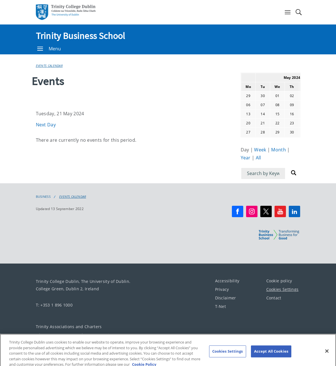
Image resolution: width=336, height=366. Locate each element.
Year (246, 158)
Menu (49, 49)
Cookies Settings (282, 289)
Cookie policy (279, 280)
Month (279, 150)
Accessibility (227, 280)
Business (43, 197)
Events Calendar (49, 65)
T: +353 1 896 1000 (54, 305)
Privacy (222, 289)
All (258, 158)
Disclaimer (225, 298)
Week (260, 150)
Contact (273, 298)
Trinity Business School (80, 36)
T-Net (220, 306)
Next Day (46, 125)
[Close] (327, 355)
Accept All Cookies (271, 355)
